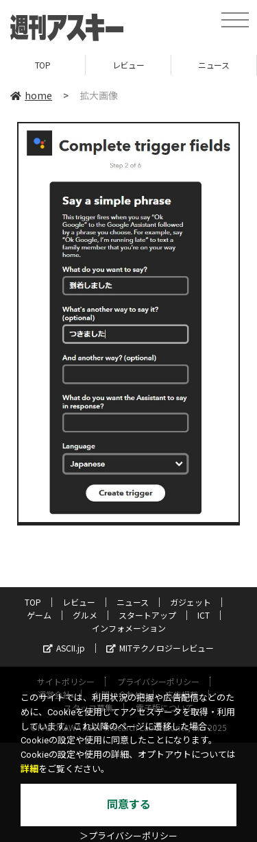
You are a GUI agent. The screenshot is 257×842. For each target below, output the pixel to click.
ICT (203, 615)
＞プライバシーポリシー (128, 836)
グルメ (85, 615)
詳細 (29, 769)
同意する (129, 804)
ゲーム (39, 615)
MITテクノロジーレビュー (160, 648)
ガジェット (190, 602)
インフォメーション (129, 628)
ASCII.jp (64, 648)
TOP (43, 65)
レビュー (128, 65)
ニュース (213, 65)
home (31, 95)
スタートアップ (147, 615)
